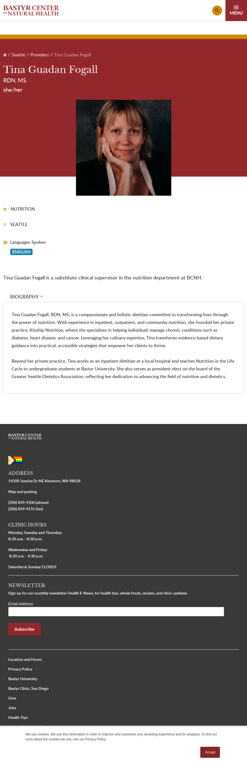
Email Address (20, 604)
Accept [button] (210, 752)
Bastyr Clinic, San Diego (28, 688)
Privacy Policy (20, 669)
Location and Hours (25, 659)
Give (12, 698)
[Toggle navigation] (236, 10)
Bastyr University (22, 678)
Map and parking (22, 491)
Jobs (12, 707)
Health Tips (18, 717)
